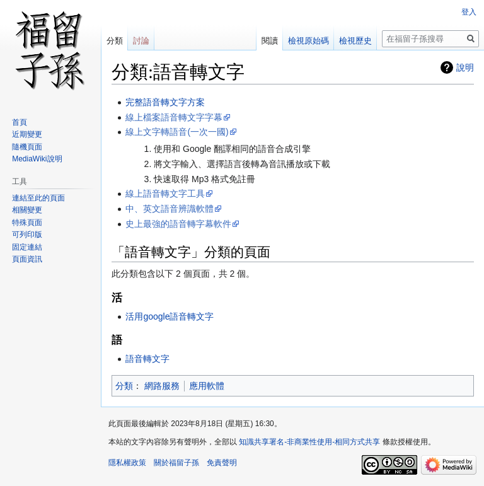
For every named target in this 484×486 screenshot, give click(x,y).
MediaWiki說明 (37, 158)
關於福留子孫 (176, 462)
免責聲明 (222, 462)
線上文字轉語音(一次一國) (176, 132)
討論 (141, 40)
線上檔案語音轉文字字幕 (173, 117)
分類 (124, 386)
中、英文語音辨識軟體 (169, 209)
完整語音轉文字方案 (165, 102)
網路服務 (162, 386)
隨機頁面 (27, 146)
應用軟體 (206, 386)
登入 (468, 12)
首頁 (19, 122)
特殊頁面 (27, 222)
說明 (465, 67)
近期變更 (27, 134)
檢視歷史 (355, 40)
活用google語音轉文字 (169, 316)
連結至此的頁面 (38, 198)
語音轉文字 (147, 359)
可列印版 (27, 234)
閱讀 (270, 40)
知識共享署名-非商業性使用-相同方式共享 (309, 441)
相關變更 (27, 209)
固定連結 (27, 247)
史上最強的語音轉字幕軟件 (178, 224)
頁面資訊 (27, 259)
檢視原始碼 (308, 40)
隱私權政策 (127, 462)
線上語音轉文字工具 (165, 193)
